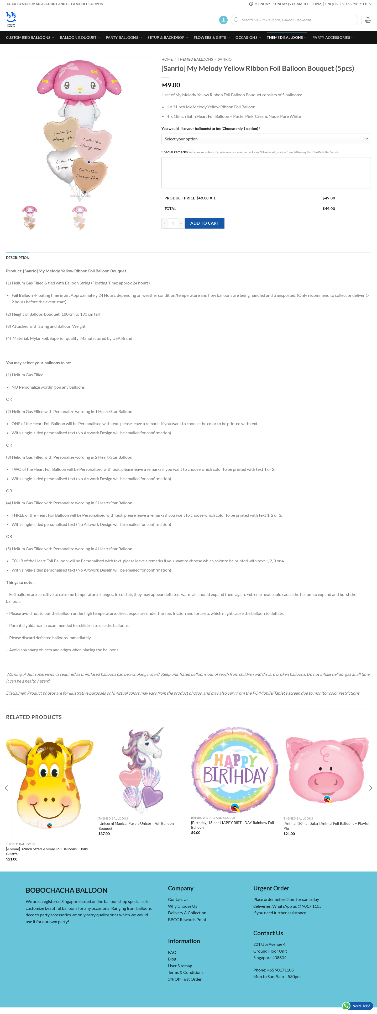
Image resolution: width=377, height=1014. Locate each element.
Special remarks (250, 152)
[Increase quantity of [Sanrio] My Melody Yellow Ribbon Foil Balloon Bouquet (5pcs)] (181, 223)
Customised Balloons (30, 37)
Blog (172, 958)
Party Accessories (333, 37)
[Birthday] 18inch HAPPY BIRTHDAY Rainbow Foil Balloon (232, 825)
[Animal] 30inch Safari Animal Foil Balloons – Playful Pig (326, 826)
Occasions (248, 37)
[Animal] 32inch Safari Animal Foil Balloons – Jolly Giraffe (47, 851)
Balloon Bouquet (80, 37)
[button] (223, 20)
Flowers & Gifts (212, 37)
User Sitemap (180, 965)
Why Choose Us (182, 906)
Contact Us (178, 899)
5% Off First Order (185, 978)
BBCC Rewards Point (187, 919)
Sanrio (225, 59)
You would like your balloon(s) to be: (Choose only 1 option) (210, 128)
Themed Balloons (287, 37)
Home (167, 59)
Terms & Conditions (185, 972)
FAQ (172, 952)
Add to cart (204, 223)
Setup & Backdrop (168, 37)
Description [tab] (17, 258)
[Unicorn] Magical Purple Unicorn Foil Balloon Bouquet (136, 826)
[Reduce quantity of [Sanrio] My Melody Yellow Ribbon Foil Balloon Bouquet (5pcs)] (164, 223)
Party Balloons (124, 37)
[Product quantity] (173, 223)
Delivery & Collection (187, 912)
